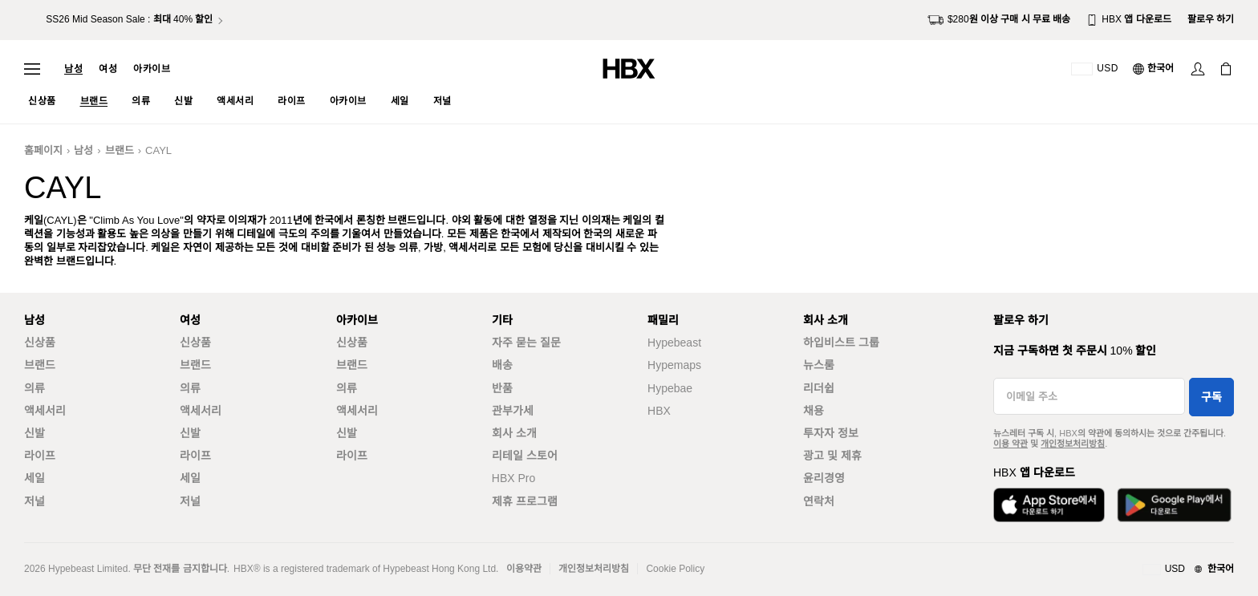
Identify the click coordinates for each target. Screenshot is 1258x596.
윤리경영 (824, 478)
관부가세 (513, 410)
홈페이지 (43, 150)
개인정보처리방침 (1073, 443)
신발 (34, 433)
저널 (34, 501)
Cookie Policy (675, 568)
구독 (1211, 397)
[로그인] (1198, 69)
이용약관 (524, 568)
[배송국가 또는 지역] (1094, 69)
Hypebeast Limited (88, 568)
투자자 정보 (830, 433)
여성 (108, 69)
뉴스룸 (818, 365)
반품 (502, 388)
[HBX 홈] (629, 68)
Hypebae (669, 388)
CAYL (158, 150)
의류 (34, 388)
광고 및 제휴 (832, 455)
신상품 (39, 342)
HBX (659, 410)
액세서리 (45, 410)
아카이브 (151, 69)
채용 (813, 410)
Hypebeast (674, 342)
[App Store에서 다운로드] (1049, 505)
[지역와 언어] (1188, 569)
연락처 (818, 501)
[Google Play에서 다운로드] (1174, 505)
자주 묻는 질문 (526, 342)
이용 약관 (1010, 443)
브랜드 (119, 150)
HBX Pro (513, 478)
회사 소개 (514, 433)
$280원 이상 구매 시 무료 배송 (998, 20)
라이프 (39, 455)
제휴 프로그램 (525, 501)
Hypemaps (674, 365)
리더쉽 (818, 388)
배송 (502, 365)
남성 (73, 69)
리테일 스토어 (525, 455)
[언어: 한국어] (1154, 69)
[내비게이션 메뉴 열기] (32, 69)
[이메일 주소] (1089, 396)
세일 (34, 478)
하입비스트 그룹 (841, 342)
